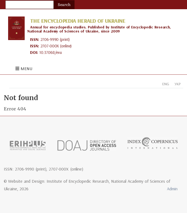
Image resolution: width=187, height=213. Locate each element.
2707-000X (49, 45)
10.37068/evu (50, 52)
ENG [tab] (165, 83)
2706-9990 (49, 39)
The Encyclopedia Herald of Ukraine (77, 20)
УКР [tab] (177, 83)
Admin (172, 188)
